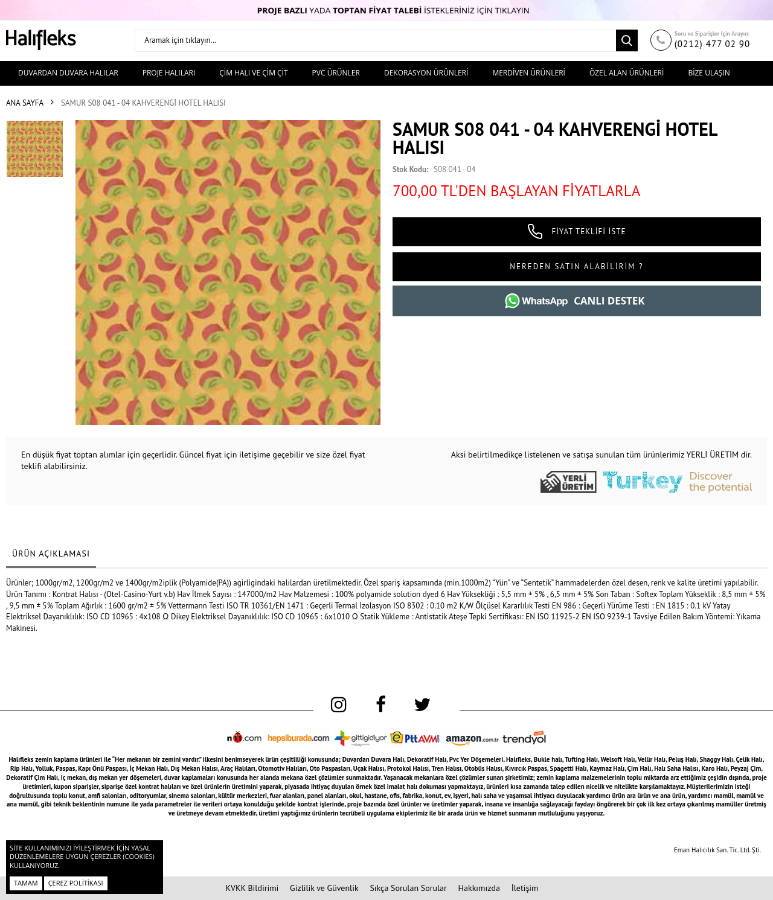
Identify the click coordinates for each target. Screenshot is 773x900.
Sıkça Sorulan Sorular (408, 887)
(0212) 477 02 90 (713, 43)
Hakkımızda (479, 887)
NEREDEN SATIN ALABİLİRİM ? (576, 266)
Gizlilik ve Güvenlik (324, 887)
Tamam (26, 882)
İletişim (525, 887)
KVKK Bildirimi (252, 887)
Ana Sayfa (24, 103)
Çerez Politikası (75, 882)
